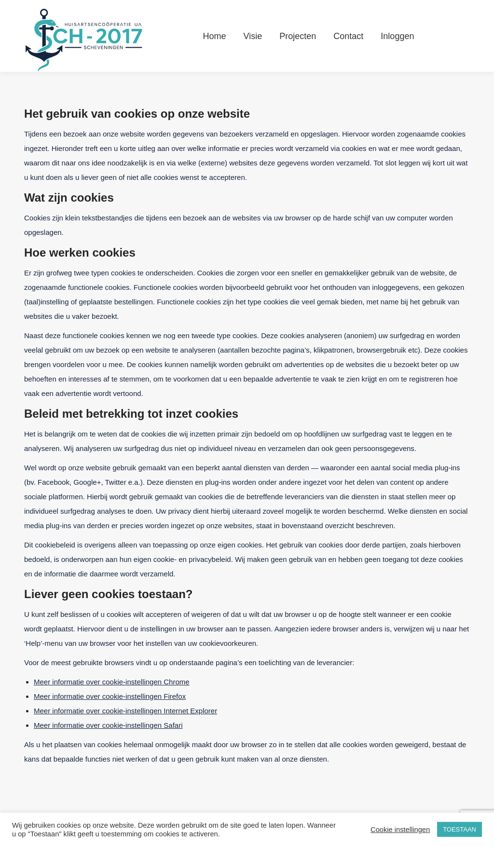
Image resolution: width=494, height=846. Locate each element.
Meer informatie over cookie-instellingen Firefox (110, 696)
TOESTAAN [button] (459, 829)
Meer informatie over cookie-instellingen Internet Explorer (125, 711)
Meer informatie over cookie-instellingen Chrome (112, 682)
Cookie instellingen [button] (400, 829)
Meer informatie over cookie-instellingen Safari (108, 725)
